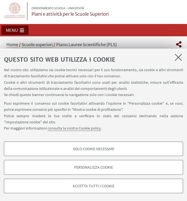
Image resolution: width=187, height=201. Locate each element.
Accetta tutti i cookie (93, 185)
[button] (15, 30)
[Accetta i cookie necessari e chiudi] (178, 57)
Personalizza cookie (93, 167)
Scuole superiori (37, 44)
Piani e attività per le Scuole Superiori (70, 11)
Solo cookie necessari (93, 148)
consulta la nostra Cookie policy (74, 128)
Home (12, 44)
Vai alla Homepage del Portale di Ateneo (14, 11)
